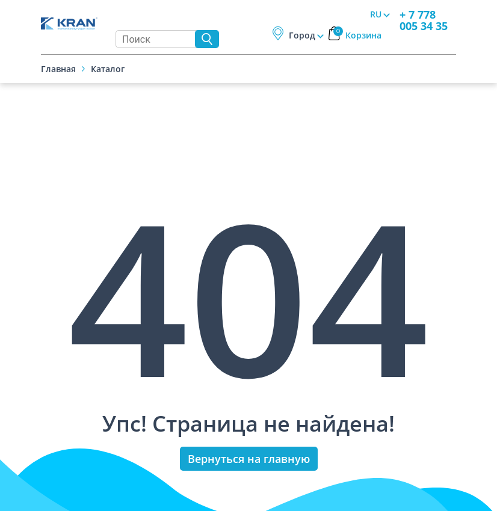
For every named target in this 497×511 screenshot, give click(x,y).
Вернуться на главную (249, 458)
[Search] (158, 39)
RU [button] (375, 14)
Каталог (108, 69)
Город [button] (302, 35)
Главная (58, 69)
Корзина (357, 35)
